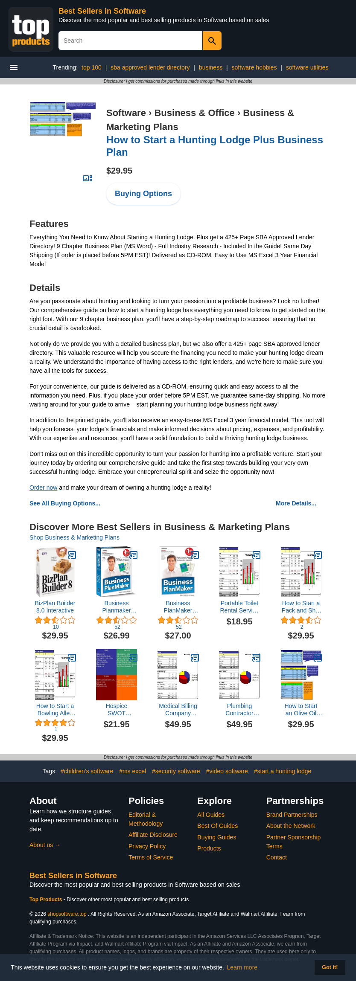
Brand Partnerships (292, 814)
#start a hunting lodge (283, 771)
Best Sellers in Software (102, 11)
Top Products (46, 900)
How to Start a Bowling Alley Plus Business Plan (55, 709)
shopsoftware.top (66, 914)
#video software (227, 771)
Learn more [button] (242, 967)
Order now (43, 487)
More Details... (296, 503)
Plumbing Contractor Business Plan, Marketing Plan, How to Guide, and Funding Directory (240, 709)
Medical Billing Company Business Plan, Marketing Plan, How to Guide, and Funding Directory (178, 709)
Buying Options (143, 193)
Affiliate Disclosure (153, 834)
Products (209, 848)
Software (126, 112)
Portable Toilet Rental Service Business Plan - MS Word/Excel (239, 607)
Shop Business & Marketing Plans (74, 537)
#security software (176, 771)
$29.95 (119, 170)
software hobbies (254, 67)
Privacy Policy (147, 846)
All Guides (211, 814)
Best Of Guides (217, 825)
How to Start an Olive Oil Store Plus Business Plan (301, 709)
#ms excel (132, 771)
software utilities (307, 67)
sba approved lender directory (150, 67)
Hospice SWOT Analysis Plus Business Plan (117, 709)
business (210, 67)
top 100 (92, 67)
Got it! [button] (330, 967)
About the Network (290, 825)
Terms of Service (150, 857)
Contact (276, 857)
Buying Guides (216, 837)
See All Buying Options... (64, 503)
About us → (45, 845)
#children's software (87, 771)
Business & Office (194, 112)
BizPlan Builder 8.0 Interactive (55, 607)
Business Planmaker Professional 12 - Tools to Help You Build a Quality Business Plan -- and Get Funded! (116, 607)
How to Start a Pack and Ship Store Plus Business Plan (301, 607)
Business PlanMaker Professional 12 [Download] (178, 607)
